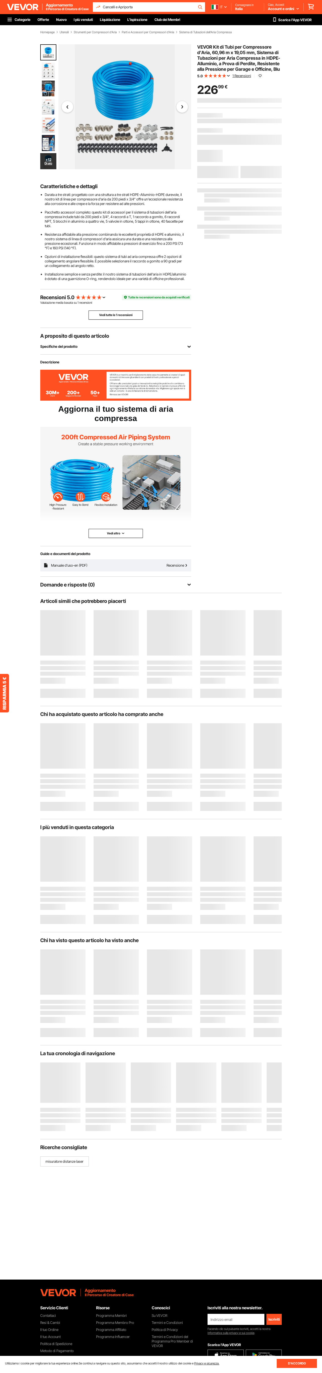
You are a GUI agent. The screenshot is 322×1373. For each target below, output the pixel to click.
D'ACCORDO (297, 1363)
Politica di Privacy (165, 1329)
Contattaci (48, 1315)
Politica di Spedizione (56, 1344)
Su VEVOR (159, 1315)
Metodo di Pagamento (57, 1351)
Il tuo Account (50, 1336)
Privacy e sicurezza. (206, 1363)
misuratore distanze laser (65, 1161)
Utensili (64, 32)
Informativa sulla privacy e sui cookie (231, 1333)
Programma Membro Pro (115, 1322)
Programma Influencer (113, 1336)
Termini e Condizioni (167, 1322)
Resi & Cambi (50, 1322)
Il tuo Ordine (49, 1329)
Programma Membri (111, 1315)
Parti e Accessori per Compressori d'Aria (148, 32)
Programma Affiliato (111, 1329)
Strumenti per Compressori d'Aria (95, 32)
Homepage (47, 32)
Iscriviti (274, 1319)
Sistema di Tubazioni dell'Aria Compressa (205, 32)
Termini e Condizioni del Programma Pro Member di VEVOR (172, 1341)
